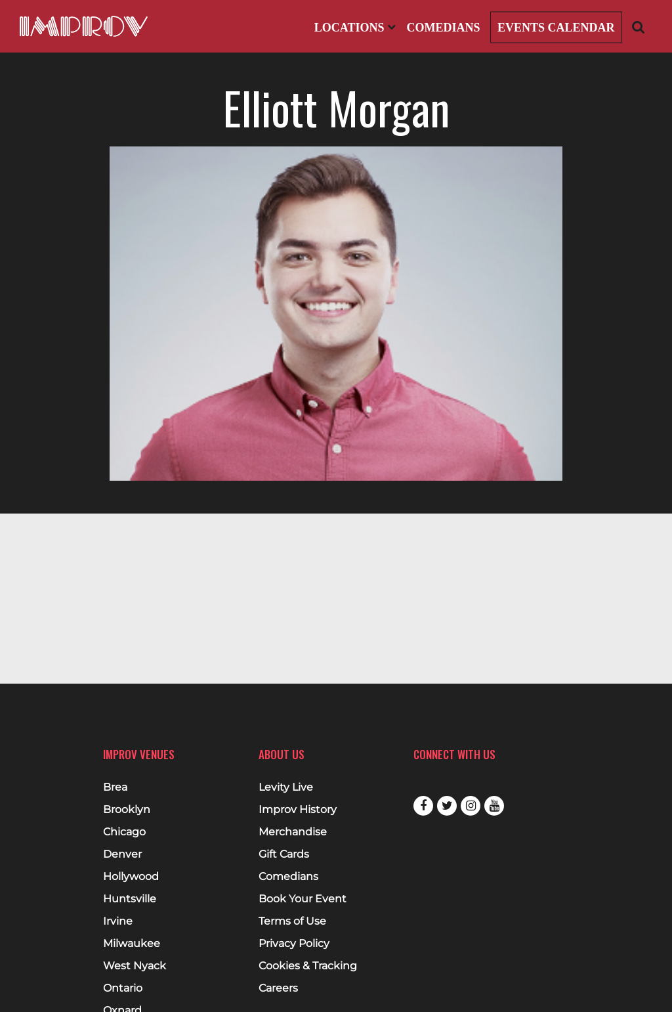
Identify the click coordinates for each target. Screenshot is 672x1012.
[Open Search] (638, 26)
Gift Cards (284, 854)
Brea (115, 787)
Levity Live (286, 787)
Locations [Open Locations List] (355, 27)
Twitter (447, 806)
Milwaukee (131, 943)
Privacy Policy (294, 943)
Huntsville (129, 899)
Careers (278, 988)
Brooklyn (126, 809)
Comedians (443, 27)
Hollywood (131, 876)
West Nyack (134, 966)
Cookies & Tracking (308, 966)
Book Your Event (302, 899)
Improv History (298, 809)
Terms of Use (292, 921)
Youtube (494, 806)
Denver (122, 854)
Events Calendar (556, 27)
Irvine (118, 921)
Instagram (470, 806)
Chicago (124, 832)
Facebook (423, 806)
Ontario (122, 988)
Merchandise (293, 832)
